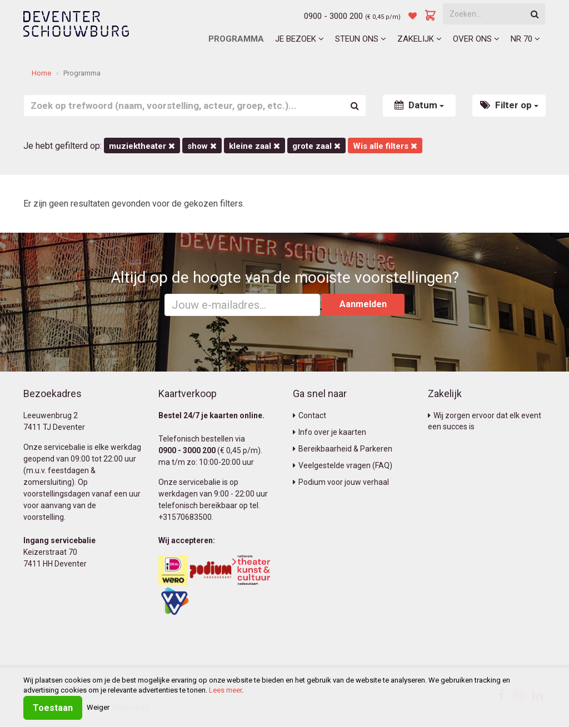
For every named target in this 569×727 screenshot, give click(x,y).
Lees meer (225, 690)
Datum (419, 105)
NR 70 (525, 39)
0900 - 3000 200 (333, 16)
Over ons (476, 39)
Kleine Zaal (254, 146)
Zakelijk (419, 39)
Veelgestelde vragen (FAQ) (342, 465)
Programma (236, 39)
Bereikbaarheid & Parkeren (342, 448)
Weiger (98, 707)
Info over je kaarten (329, 432)
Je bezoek (299, 39)
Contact (309, 415)
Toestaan (53, 708)
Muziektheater (142, 146)
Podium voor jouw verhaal (341, 482)
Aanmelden (363, 304)
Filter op (509, 105)
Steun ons (360, 39)
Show (202, 146)
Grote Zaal (316, 146)
